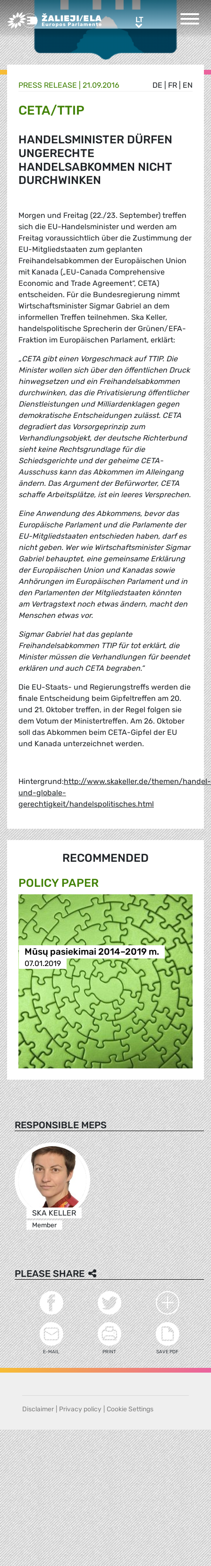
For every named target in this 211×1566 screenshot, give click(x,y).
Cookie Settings (130, 1409)
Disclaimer (38, 1409)
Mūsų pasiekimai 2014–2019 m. (92, 951)
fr (172, 85)
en (188, 85)
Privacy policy (80, 1409)
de (157, 85)
